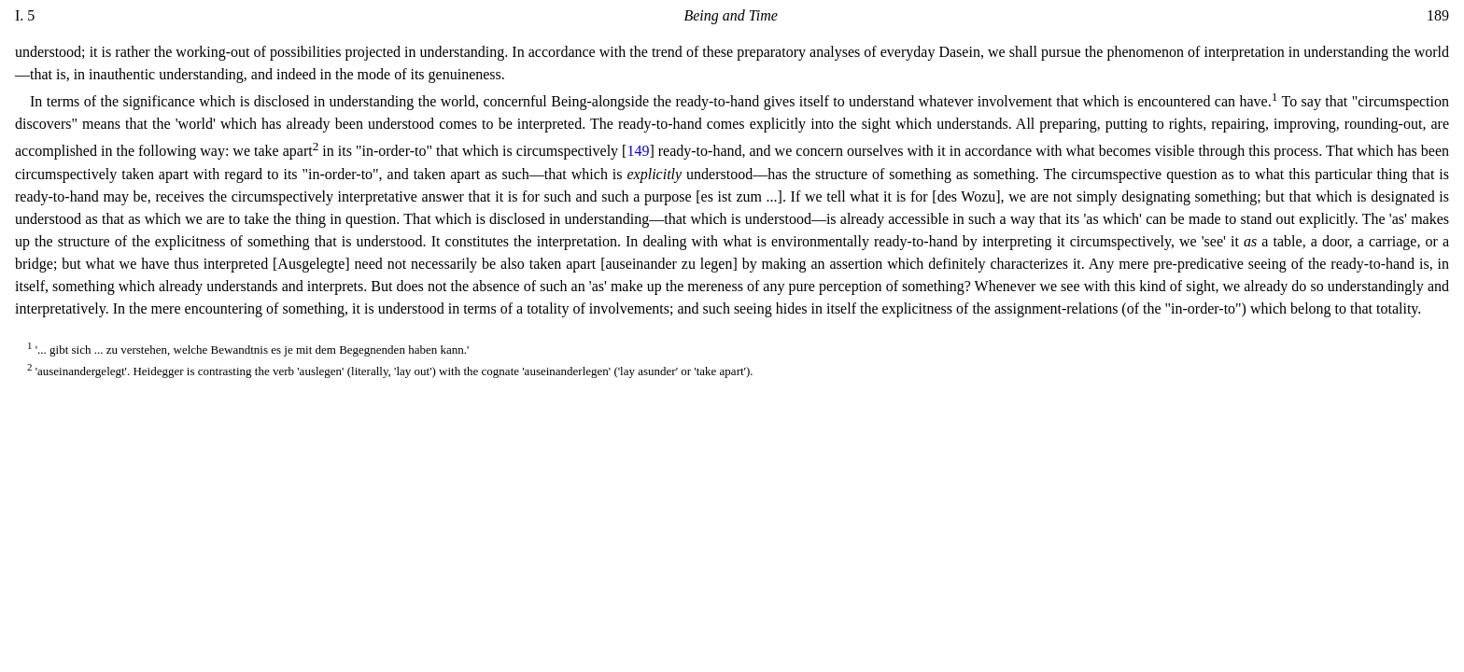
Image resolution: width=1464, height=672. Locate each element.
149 (637, 152)
